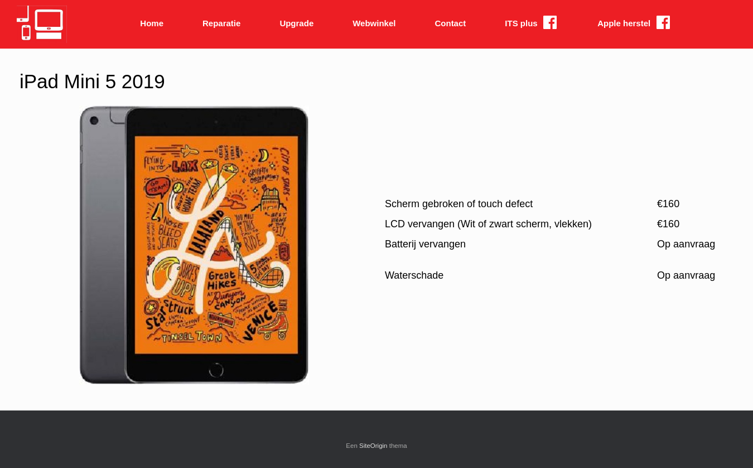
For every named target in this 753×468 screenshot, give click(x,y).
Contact (450, 23)
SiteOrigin (373, 445)
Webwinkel (374, 23)
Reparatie (221, 23)
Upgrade (296, 23)
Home (151, 23)
